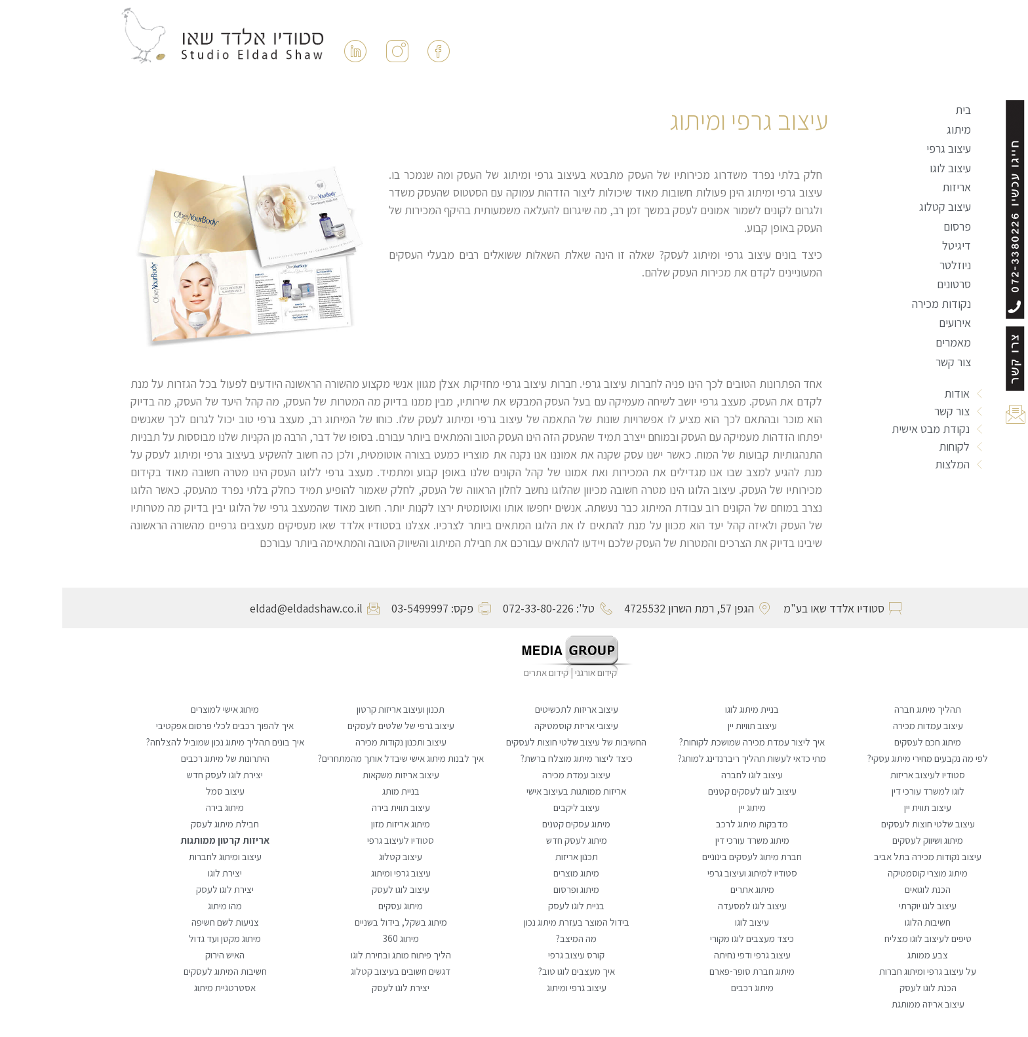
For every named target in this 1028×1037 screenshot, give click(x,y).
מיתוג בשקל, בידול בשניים (338, 922)
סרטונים (892, 284)
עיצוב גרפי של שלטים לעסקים (338, 725)
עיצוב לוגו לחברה (690, 774)
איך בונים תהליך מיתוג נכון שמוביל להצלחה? (163, 742)
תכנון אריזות (514, 856)
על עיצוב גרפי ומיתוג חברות (865, 971)
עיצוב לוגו (888, 168)
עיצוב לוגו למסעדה (690, 905)
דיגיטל (894, 245)
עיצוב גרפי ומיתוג (338, 873)
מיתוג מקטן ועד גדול (163, 938)
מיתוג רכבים (690, 987)
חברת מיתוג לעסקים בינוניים (690, 856)
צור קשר (891, 361)
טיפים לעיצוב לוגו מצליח (865, 938)
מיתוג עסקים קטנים (514, 824)
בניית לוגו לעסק (514, 905)
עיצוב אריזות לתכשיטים (514, 709)
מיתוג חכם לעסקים (865, 742)
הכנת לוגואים (865, 889)
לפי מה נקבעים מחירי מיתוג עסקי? (865, 758)
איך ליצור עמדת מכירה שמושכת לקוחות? (689, 742)
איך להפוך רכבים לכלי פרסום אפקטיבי (162, 725)
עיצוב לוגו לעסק (338, 889)
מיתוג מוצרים (514, 873)
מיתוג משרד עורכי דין (690, 840)
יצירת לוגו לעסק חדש (163, 774)
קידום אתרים (484, 672)
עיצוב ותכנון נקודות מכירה (338, 742)
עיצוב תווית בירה (338, 807)
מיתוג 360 (339, 938)
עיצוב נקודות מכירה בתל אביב (865, 856)
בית (901, 109)
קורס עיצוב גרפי (514, 955)
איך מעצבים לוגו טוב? (514, 971)
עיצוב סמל (163, 791)
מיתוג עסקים (338, 905)
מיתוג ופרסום (514, 889)
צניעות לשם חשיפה (163, 922)
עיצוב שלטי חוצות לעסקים (866, 824)
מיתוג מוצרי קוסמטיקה (865, 873)
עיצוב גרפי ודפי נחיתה (690, 955)
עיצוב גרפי (886, 148)
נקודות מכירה (879, 303)
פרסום (895, 226)
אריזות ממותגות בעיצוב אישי (514, 791)
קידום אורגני (535, 672)
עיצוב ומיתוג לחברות (163, 856)
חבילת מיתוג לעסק (162, 824)
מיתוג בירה (163, 807)
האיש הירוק (162, 955)
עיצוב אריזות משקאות (338, 774)
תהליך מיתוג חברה (865, 709)
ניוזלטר (893, 265)
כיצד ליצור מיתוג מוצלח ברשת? (514, 758)
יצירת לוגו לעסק (162, 889)
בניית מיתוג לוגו (690, 709)
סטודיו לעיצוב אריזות (865, 774)
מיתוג (896, 129)
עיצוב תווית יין (865, 807)
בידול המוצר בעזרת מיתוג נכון (514, 922)
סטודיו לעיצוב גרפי (338, 840)
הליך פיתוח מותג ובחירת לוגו (338, 955)
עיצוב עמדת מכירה (514, 774)
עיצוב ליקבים (514, 807)
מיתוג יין (690, 807)
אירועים (893, 322)
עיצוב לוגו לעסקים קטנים (690, 791)
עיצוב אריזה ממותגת (865, 1004)
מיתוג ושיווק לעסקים (865, 840)
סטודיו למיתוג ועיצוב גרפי (690, 873)
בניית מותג (338, 791)
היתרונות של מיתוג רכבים (163, 758)
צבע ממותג (865, 955)
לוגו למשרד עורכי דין (865, 791)
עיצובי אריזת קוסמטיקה (514, 725)
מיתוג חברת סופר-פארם (689, 971)
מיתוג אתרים (690, 889)
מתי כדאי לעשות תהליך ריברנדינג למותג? (690, 758)
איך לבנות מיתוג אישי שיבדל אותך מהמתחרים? (339, 758)
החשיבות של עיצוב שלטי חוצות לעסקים (514, 742)
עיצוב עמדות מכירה (866, 725)
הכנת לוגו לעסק (865, 987)
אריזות (894, 187)
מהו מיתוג (163, 905)
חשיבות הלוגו (865, 922)
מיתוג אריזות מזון (338, 824)
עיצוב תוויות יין (690, 725)
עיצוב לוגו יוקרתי (865, 905)
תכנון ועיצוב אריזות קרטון (338, 709)
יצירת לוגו (163, 873)
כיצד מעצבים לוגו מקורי (690, 938)
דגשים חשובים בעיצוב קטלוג (338, 971)
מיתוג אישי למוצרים (162, 709)
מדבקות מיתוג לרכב (690, 824)
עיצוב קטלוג (883, 206)
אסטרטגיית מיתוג (162, 987)
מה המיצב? (514, 938)
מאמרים (891, 342)
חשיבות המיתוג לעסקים (163, 971)
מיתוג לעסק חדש (514, 840)
